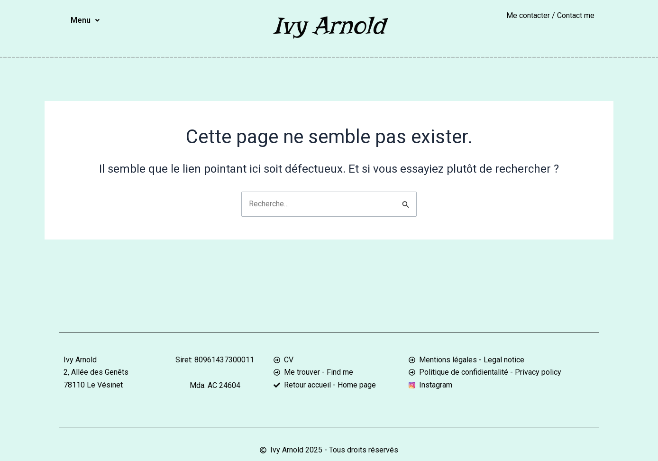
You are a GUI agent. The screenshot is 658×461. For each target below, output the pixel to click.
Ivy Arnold (329, 25)
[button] (85, 20)
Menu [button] (85, 20)
